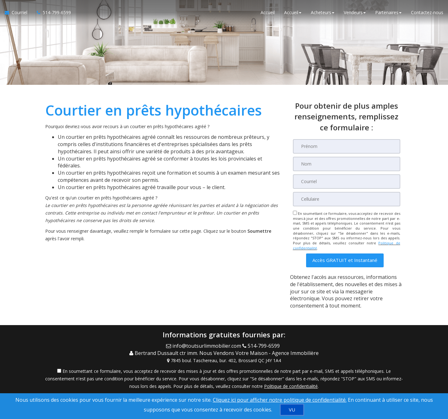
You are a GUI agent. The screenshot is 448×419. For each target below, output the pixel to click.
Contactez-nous (427, 12)
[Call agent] (262, 345)
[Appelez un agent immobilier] (51, 12)
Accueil (268, 12)
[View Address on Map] (224, 360)
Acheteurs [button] (322, 12)
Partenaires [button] (388, 12)
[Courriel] (346, 181)
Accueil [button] (292, 12)
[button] (345, 260)
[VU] (292, 410)
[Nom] (346, 164)
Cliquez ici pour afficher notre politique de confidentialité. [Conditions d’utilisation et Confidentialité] (280, 399)
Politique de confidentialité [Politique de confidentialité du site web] (291, 386)
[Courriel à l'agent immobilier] (18, 12)
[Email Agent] (204, 345)
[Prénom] (346, 146)
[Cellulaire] (346, 199)
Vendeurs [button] (355, 12)
